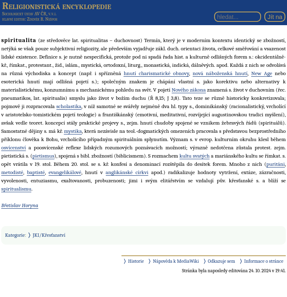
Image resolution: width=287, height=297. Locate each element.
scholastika (69, 106)
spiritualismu (16, 189)
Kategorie (15, 235)
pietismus (43, 156)
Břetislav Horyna (19, 205)
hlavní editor (13, 19)
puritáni (275, 164)
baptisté (35, 172)
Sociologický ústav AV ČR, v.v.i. (29, 13)
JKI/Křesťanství (49, 235)
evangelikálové (65, 172)
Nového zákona (189, 90)
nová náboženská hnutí (220, 73)
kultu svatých (195, 156)
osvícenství (13, 147)
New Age (261, 73)
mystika (73, 131)
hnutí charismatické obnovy (156, 73)
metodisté (12, 172)
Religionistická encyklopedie (56, 6)
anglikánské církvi (127, 172)
